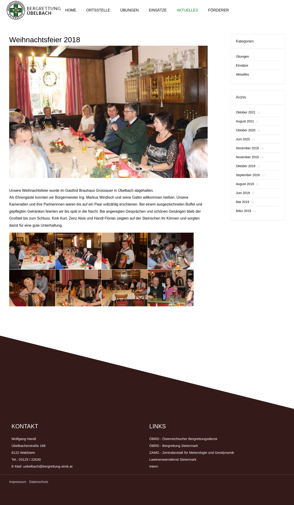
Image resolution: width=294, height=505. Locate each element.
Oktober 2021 (248, 112)
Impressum (18, 482)
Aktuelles (187, 10)
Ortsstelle (98, 10)
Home (70, 10)
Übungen (129, 10)
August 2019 (247, 184)
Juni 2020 (245, 139)
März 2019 (246, 211)
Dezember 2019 (250, 148)
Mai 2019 (245, 202)
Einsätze (158, 10)
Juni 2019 (245, 193)
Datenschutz (38, 482)
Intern (153, 466)
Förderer (218, 10)
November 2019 (250, 157)
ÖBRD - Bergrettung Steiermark (173, 446)
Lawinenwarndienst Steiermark (172, 459)
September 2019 (250, 175)
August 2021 (247, 121)
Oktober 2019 (248, 166)
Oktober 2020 (248, 130)
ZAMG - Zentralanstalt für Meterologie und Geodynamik (191, 452)
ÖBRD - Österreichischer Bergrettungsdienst (183, 439)
